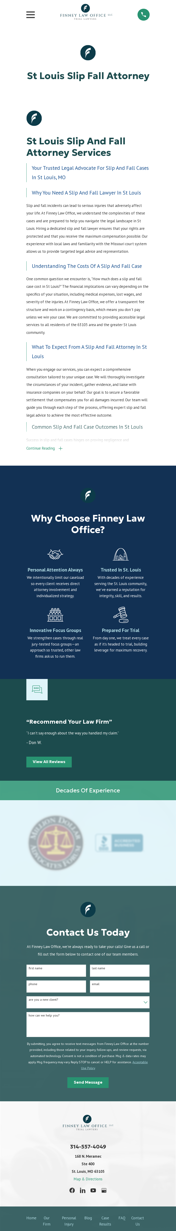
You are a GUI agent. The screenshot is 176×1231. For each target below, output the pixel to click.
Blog (88, 1218)
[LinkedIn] (82, 1191)
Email (95, 984)
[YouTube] (93, 1191)
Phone (33, 984)
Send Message (88, 1083)
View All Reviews (49, 762)
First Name (35, 969)
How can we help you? (44, 1016)
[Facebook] (72, 1191)
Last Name (98, 969)
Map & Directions (88, 1179)
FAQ (121, 1218)
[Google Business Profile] (104, 1191)
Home (31, 1218)
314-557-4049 (88, 1147)
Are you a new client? (43, 1000)
